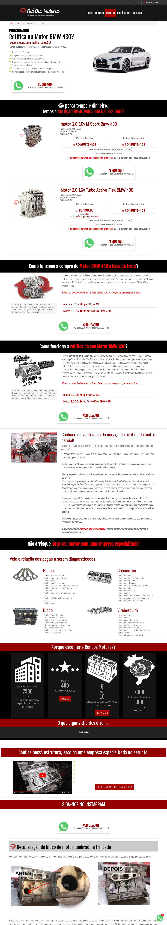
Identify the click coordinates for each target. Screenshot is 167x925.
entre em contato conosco (92, 528)
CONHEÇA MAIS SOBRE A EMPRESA (114, 774)
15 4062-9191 (134, 2)
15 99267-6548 (152, 2)
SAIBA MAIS (102, 713)
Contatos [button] (138, 13)
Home (90, 13)
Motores (110, 13)
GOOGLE (65, 698)
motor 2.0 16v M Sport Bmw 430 (81, 304)
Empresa (99, 13)
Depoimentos (123, 13)
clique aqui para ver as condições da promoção (91, 157)
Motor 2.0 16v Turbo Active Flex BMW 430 (87, 311)
